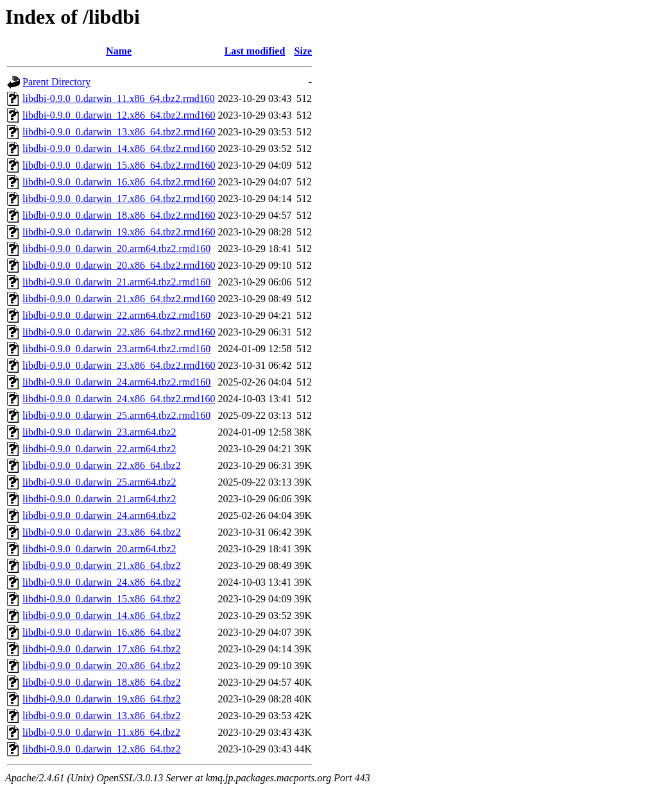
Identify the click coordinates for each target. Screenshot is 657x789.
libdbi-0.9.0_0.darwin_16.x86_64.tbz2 (101, 632)
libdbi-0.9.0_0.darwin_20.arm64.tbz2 (99, 548)
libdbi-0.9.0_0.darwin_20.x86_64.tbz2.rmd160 (118, 265)
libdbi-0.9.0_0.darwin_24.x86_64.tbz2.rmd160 (118, 398)
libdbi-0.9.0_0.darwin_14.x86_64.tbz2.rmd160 (118, 148)
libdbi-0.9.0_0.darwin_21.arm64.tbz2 (99, 498)
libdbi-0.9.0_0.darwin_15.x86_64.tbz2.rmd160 (118, 165)
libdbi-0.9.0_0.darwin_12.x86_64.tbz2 (101, 748)
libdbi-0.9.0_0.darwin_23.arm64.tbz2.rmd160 (116, 348)
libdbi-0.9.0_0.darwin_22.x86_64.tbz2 (101, 465)
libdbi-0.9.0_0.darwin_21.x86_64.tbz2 (101, 565)
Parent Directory (56, 81)
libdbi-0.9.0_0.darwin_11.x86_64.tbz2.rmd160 (118, 98)
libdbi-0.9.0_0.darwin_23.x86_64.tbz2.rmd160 (118, 365)
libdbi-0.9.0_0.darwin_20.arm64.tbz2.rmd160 (116, 248)
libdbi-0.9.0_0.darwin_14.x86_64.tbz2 (101, 615)
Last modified (255, 51)
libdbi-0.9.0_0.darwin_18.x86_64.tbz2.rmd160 (118, 215)
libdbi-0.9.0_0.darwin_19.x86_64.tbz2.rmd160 (118, 231)
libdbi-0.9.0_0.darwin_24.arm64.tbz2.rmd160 (116, 382)
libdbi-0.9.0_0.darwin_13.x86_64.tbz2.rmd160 (118, 131)
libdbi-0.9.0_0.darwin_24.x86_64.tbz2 (101, 582)
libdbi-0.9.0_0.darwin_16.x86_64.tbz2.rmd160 (118, 181)
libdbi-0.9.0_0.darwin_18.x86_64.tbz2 (101, 682)
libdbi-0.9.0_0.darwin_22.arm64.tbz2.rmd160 (116, 315)
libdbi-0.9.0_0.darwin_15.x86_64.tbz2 (101, 598)
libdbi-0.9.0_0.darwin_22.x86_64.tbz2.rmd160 (118, 332)
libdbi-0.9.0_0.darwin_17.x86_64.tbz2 (101, 648)
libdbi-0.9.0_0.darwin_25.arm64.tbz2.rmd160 (116, 415)
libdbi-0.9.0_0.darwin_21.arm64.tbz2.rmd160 (116, 281)
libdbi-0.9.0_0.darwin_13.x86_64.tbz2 (101, 715)
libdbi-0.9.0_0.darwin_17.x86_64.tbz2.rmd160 (118, 198)
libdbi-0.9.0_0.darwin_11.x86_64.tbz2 (101, 732)
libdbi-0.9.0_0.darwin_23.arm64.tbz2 (99, 432)
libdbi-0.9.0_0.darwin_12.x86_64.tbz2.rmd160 (118, 115)
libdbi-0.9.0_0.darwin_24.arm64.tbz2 (99, 515)
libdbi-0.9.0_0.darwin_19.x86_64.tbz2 (101, 698)
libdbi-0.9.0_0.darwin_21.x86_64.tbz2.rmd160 (118, 298)
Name (119, 51)
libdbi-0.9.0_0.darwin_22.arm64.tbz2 (99, 448)
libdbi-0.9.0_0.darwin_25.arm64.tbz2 (99, 482)
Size (303, 51)
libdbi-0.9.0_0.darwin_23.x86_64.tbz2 (101, 532)
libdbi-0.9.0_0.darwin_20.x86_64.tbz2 (101, 665)
